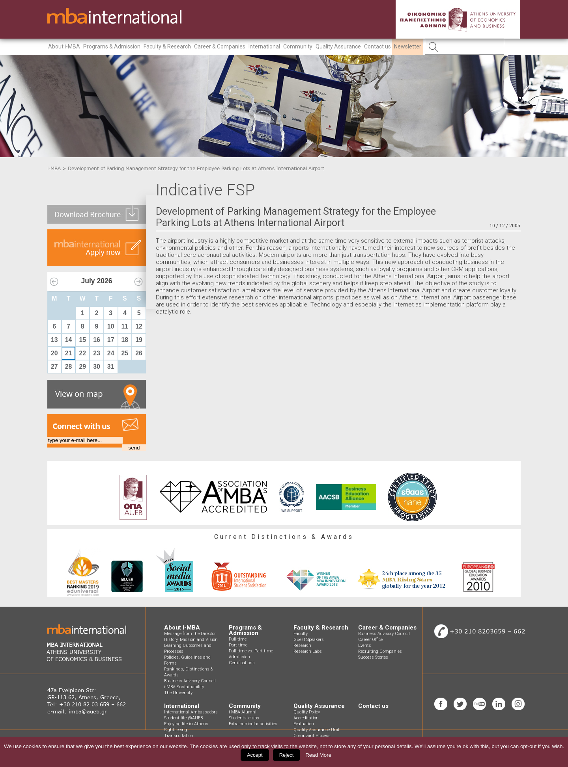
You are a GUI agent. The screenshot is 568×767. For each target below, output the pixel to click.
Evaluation (303, 723)
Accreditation (306, 718)
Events (364, 645)
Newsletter (407, 46)
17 (110, 339)
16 (96, 339)
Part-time (238, 645)
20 (54, 353)
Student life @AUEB (183, 718)
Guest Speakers (308, 639)
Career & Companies (219, 46)
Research (302, 645)
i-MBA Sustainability (184, 686)
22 (82, 353)
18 (125, 339)
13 (54, 339)
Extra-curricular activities (253, 723)
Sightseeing (175, 729)
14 (68, 339)
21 (68, 353)
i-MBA (54, 168)
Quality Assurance (338, 46)
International (264, 46)
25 (125, 353)
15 (82, 339)
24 (110, 353)
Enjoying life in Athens (186, 723)
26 (138, 353)
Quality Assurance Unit (316, 729)
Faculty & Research (167, 46)
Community (297, 46)
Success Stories (373, 657)
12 (138, 326)
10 (110, 326)
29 (82, 366)
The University (178, 692)
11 (125, 326)
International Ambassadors (191, 712)
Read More (318, 755)
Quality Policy (306, 712)
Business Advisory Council (190, 680)
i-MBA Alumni (242, 712)
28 (68, 366)
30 (96, 366)
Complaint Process (312, 735)
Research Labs (307, 651)
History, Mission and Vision (191, 639)
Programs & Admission (111, 46)
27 (54, 366)
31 (110, 366)
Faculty (300, 633)
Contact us (377, 46)
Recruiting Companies (380, 651)
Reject (286, 755)
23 (96, 353)
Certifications (242, 662)
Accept (255, 755)
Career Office (370, 639)
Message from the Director (190, 633)
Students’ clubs (244, 718)
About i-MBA (64, 46)
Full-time (238, 639)
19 (138, 339)
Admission (239, 656)
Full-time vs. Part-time (251, 651)
